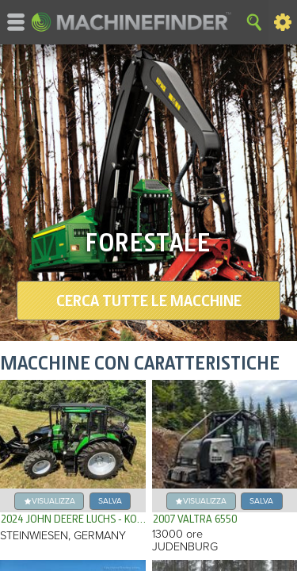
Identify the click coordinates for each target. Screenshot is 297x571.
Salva (110, 501)
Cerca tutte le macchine (149, 300)
